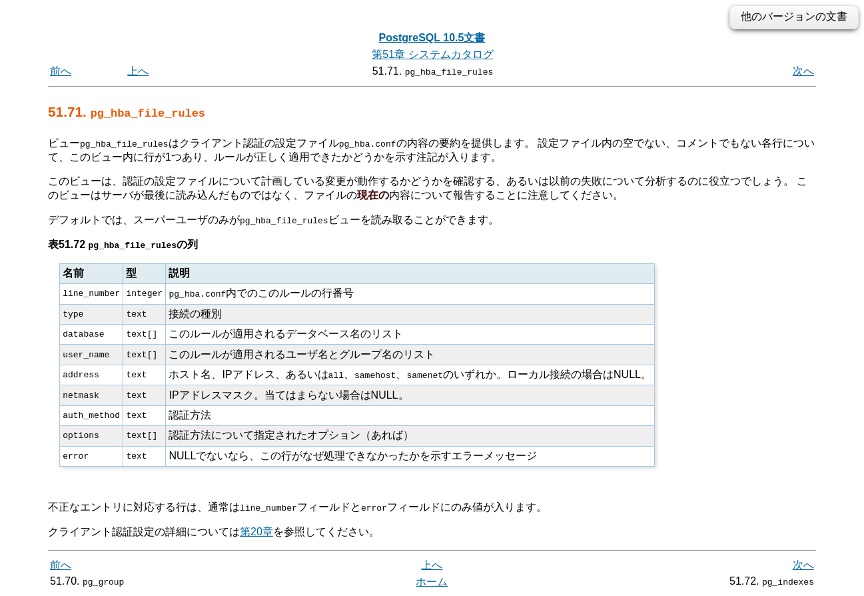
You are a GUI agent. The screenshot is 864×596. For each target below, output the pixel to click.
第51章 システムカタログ (432, 54)
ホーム (432, 581)
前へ (60, 71)
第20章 (256, 531)
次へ (803, 71)
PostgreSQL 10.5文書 (432, 37)
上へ (138, 71)
